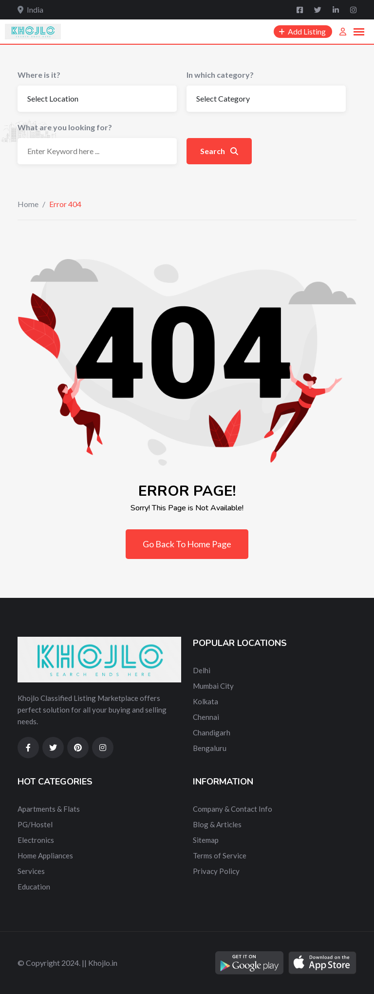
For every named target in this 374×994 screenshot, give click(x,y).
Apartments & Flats (49, 808)
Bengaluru (209, 748)
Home (28, 204)
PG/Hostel (35, 824)
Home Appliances (45, 855)
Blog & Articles (217, 824)
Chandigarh (211, 732)
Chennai (206, 717)
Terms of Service (219, 855)
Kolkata (205, 701)
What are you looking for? (65, 127)
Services (31, 871)
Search (219, 151)
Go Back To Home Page (187, 544)
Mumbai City (213, 685)
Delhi (201, 670)
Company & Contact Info (232, 808)
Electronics (36, 840)
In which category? (220, 74)
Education (34, 886)
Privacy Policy (216, 871)
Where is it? (39, 74)
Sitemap (206, 840)
